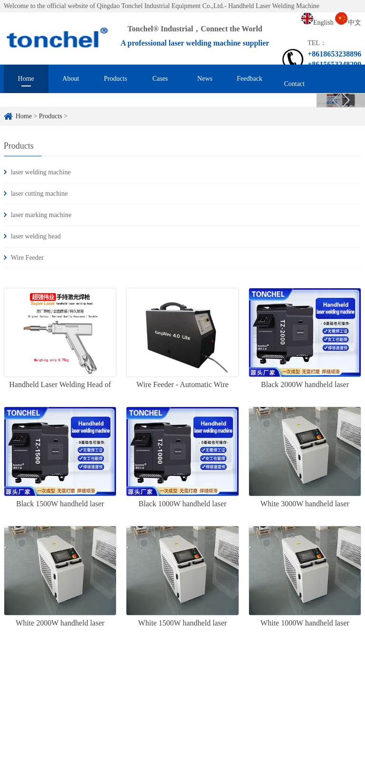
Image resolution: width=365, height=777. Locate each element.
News (204, 78)
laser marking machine (41, 214)
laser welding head (36, 236)
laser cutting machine (39, 193)
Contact (294, 83)
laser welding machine (41, 172)
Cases (160, 78)
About (70, 78)
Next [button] (346, 102)
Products (115, 78)
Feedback (249, 78)
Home (26, 78)
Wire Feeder (27, 257)
